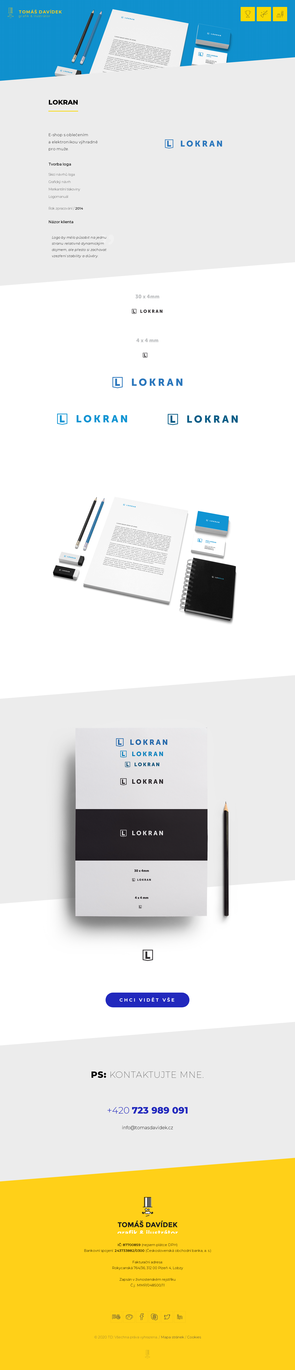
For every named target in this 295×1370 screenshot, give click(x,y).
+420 (147, 1110)
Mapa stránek (172, 1337)
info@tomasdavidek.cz (147, 1127)
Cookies (194, 1337)
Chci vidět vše (147, 1000)
